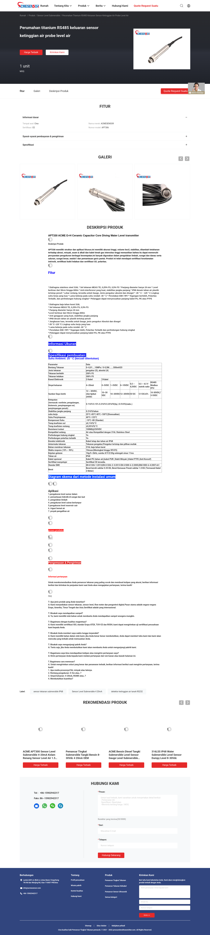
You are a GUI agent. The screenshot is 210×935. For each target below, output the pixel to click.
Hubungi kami (76, 896)
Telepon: (103, 840)
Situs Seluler (101, 926)
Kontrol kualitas (77, 891)
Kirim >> (147, 915)
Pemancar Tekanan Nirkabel (116, 886)
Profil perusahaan (77, 880)
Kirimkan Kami (57, 52)
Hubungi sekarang (111, 855)
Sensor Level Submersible (48, 15)
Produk (32, 15)
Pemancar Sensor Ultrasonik (116, 892)
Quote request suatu (176, 90)
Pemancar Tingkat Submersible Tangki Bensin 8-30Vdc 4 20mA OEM (83, 755)
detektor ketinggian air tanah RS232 (127, 691)
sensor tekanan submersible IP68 (48, 691)
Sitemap (88, 926)
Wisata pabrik (76, 885)
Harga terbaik (31, 52)
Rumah (23, 15)
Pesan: (102, 792)
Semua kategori (111, 897)
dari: (101, 825)
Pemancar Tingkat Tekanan (115, 880)
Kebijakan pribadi (118, 926)
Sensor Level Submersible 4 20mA (87, 691)
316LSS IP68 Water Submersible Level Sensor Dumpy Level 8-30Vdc (166, 755)
